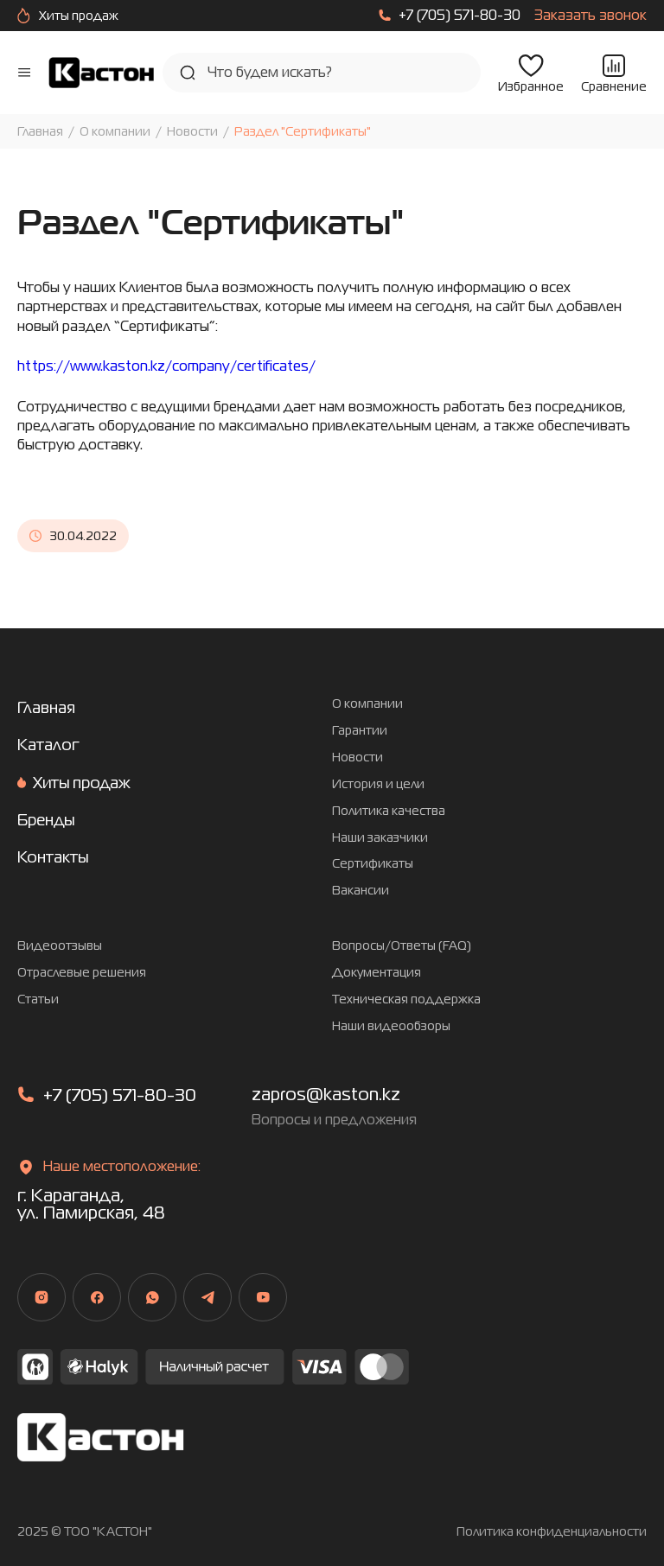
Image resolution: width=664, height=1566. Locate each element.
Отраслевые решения (81, 972)
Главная (40, 131)
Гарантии (359, 730)
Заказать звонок (590, 15)
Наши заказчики (380, 837)
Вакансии (360, 890)
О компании (115, 131)
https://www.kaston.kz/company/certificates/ (166, 366)
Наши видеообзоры (391, 1026)
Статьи (38, 999)
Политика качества (388, 811)
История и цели (378, 784)
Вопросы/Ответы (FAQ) (401, 945)
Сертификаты (372, 863)
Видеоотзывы (59, 945)
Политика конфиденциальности (551, 1531)
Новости (192, 131)
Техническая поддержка (406, 999)
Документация (376, 972)
